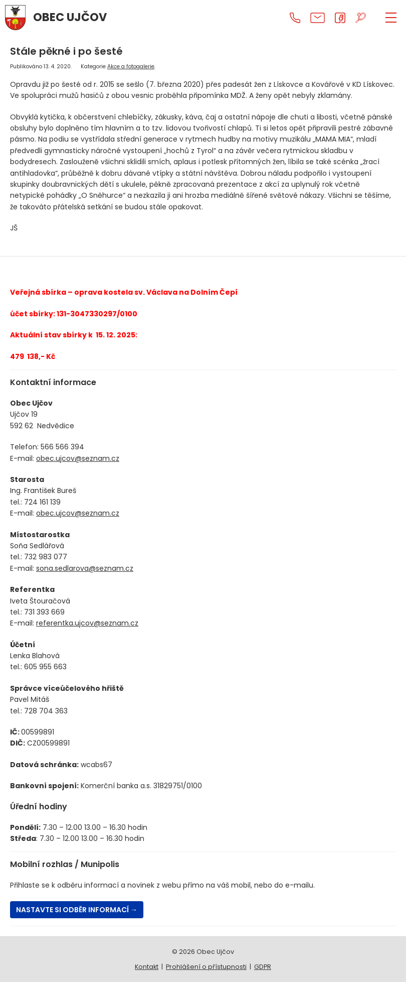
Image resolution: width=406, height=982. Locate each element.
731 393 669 (44, 612)
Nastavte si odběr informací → (76, 910)
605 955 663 (45, 667)
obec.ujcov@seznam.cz (77, 458)
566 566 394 (62, 447)
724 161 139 (42, 502)
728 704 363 (46, 711)
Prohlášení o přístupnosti (206, 966)
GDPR (262, 966)
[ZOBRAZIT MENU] (391, 18)
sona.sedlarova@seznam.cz (84, 568)
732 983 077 (45, 557)
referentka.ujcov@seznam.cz (87, 623)
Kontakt (146, 966)
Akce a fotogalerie (130, 66)
